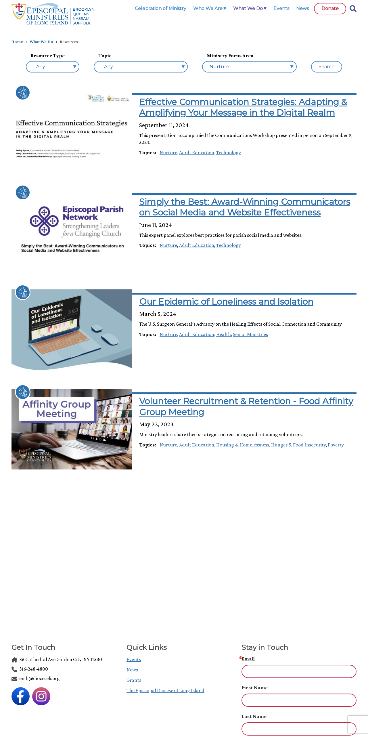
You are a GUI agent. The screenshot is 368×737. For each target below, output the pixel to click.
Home (17, 41)
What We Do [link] (248, 8)
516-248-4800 (30, 669)
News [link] (302, 8)
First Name (254, 687)
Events (133, 659)
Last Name (254, 716)
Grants (133, 680)
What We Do (41, 41)
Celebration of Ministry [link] (160, 8)
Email (248, 658)
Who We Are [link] (208, 8)
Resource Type (47, 55)
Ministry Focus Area (230, 55)
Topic (105, 55)
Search (327, 66)
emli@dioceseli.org (36, 678)
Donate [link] (330, 8)
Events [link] (281, 8)
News (132, 670)
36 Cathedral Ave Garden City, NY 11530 (57, 659)
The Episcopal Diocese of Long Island (165, 690)
